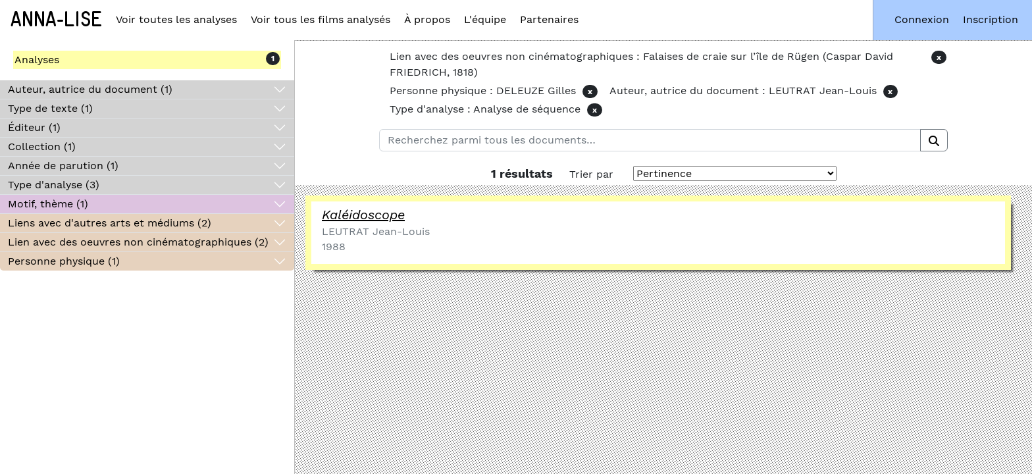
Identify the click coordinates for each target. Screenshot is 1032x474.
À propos (427, 19)
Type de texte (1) (50, 108)
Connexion (921, 19)
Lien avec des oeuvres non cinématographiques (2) (138, 242)
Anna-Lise (56, 19)
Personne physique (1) (64, 261)
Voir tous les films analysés (320, 19)
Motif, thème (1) (48, 204)
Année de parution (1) (63, 165)
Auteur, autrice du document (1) (90, 89)
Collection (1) (42, 146)
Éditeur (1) (34, 127)
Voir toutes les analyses (176, 19)
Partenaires (549, 19)
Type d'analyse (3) (53, 184)
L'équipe (485, 19)
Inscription (990, 19)
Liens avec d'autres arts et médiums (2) (109, 223)
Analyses (36, 59)
